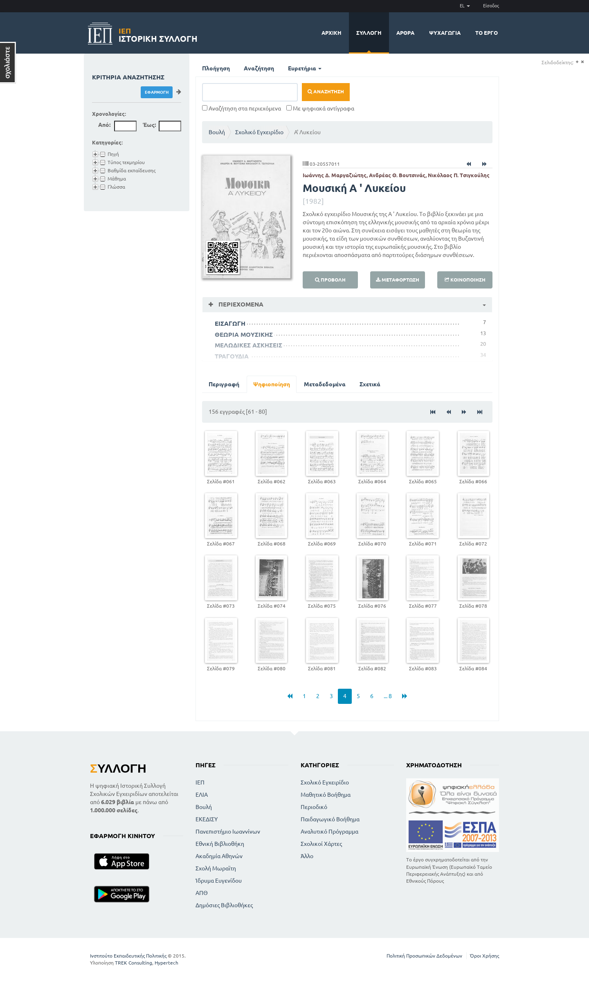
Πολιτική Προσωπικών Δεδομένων (424, 955)
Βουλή (217, 132)
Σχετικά (370, 384)
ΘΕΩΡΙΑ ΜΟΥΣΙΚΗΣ (244, 334)
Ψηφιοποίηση (271, 384)
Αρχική (331, 33)
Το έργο (486, 33)
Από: (104, 125)
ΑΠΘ (202, 893)
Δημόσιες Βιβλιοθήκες (224, 905)
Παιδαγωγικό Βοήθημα (330, 819)
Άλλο (307, 856)
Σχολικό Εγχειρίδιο (259, 132)
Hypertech (166, 962)
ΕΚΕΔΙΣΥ (207, 819)
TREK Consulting (133, 962)
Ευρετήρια (304, 68)
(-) (582, 62)
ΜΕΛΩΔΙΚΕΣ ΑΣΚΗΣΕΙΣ (248, 345)
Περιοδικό (314, 807)
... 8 (388, 696)
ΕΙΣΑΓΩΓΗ (230, 323)
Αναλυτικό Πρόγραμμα (329, 831)
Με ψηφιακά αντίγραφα (320, 108)
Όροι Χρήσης (484, 955)
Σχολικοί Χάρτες (321, 844)
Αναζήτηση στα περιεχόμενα (241, 108)
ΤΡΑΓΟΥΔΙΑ (232, 356)
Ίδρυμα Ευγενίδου (219, 880)
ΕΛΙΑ (202, 794)
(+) (577, 62)
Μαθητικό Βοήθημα (326, 794)
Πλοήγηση (216, 68)
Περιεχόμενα (240, 304)
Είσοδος (491, 5)
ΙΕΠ (200, 782)
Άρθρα (405, 33)
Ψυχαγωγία (445, 33)
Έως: (149, 125)
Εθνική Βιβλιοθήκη (220, 844)
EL (465, 5)
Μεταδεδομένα (325, 384)
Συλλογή (369, 33)
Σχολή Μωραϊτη (216, 868)
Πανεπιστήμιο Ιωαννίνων (228, 831)
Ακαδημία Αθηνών (219, 856)
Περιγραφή (224, 384)
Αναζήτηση (259, 68)
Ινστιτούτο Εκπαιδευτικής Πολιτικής (128, 955)
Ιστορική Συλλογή (158, 34)
